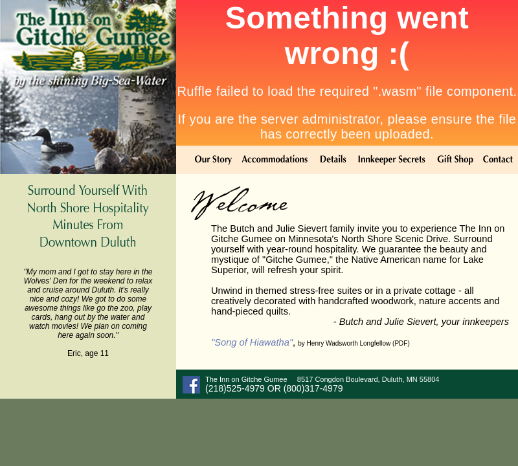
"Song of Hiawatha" (252, 342)
